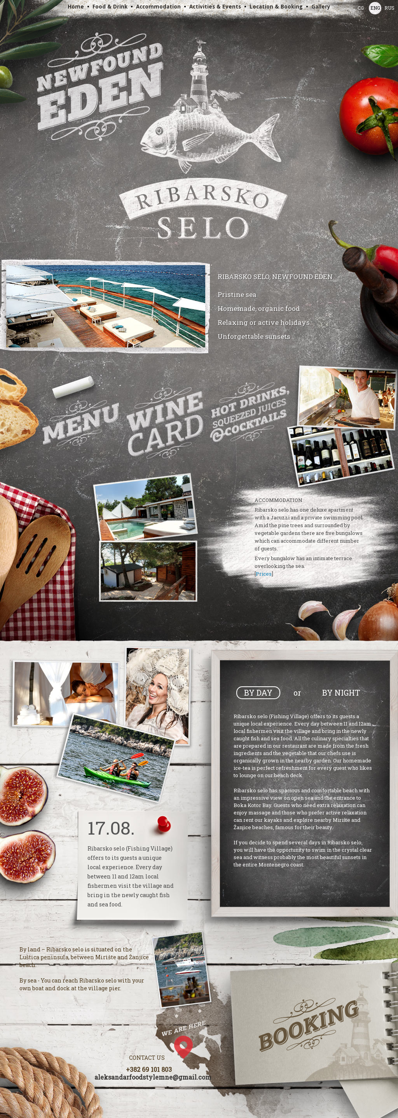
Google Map (190, 1044)
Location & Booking (276, 6)
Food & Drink (110, 6)
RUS (389, 8)
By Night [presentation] (341, 692)
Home (76, 6)
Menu (81, 425)
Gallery (320, 6)
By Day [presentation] (258, 692)
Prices (264, 573)
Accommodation (158, 6)
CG (361, 8)
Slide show (106, 306)
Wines (165, 423)
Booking (309, 1025)
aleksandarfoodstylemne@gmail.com (152, 1077)
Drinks (250, 412)
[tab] (258, 692)
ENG (375, 8)
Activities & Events (215, 6)
